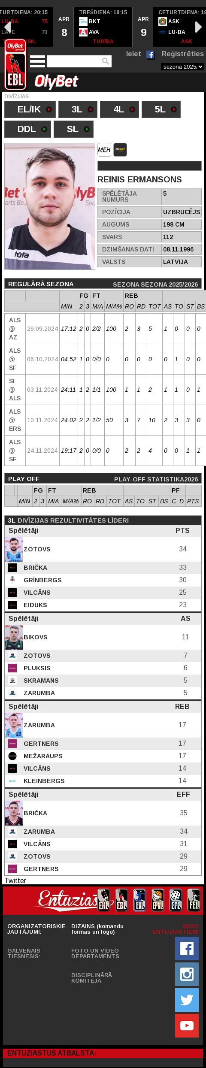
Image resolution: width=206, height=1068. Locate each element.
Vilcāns (36, 592)
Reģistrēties (183, 53)
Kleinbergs (43, 781)
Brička (34, 567)
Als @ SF (15, 359)
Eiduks (34, 605)
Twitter (15, 880)
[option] (63, 27)
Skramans (40, 680)
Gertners (40, 743)
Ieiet (133, 53)
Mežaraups (42, 756)
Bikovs (35, 637)
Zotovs (36, 549)
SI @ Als (15, 390)
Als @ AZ (15, 329)
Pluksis (36, 668)
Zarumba (38, 693)
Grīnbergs (42, 580)
